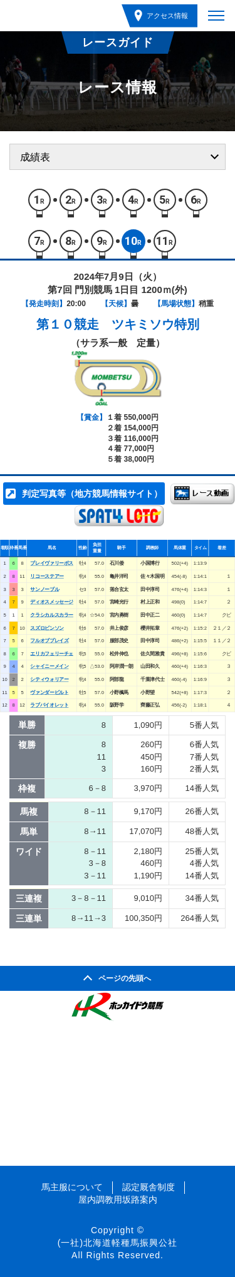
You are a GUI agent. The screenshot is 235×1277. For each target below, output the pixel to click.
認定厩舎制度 (148, 1187)
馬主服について (72, 1187)
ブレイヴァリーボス (51, 563)
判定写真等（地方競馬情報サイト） (92, 494)
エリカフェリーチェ (51, 654)
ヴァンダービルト (49, 692)
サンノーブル (44, 589)
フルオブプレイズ (49, 640)
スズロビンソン (46, 628)
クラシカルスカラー (51, 615)
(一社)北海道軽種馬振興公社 (117, 1243)
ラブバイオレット (49, 705)
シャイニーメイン (49, 667)
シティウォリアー (49, 679)
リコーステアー (46, 576)
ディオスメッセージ (51, 602)
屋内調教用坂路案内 (117, 1200)
